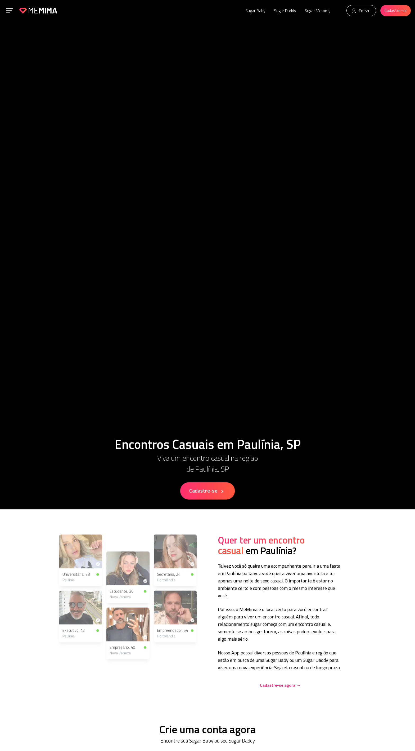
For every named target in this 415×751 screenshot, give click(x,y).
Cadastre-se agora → (280, 685)
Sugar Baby (255, 10)
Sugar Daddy (285, 10)
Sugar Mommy (318, 10)
